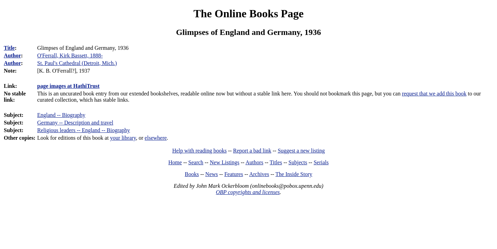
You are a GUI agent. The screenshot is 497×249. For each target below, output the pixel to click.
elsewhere (156, 138)
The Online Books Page (248, 13)
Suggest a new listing (301, 151)
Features (233, 174)
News (211, 174)
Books (192, 174)
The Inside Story (293, 174)
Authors (254, 162)
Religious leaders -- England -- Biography (83, 130)
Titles (276, 162)
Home (175, 162)
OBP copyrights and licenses (248, 192)
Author (12, 55)
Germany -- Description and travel (75, 123)
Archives (259, 174)
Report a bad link (252, 151)
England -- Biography (61, 115)
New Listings (225, 162)
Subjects (298, 162)
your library (123, 138)
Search (196, 162)
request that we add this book (434, 93)
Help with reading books (199, 151)
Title (9, 48)
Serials (321, 162)
